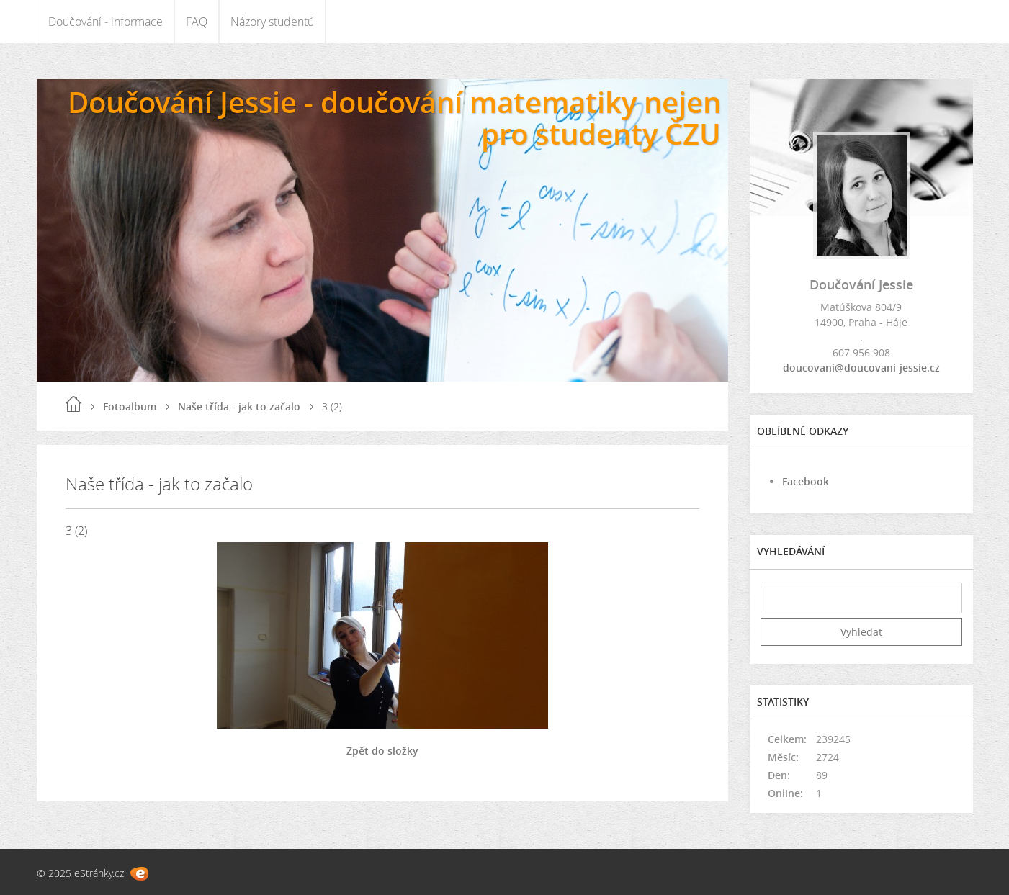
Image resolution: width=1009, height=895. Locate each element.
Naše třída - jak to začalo (239, 406)
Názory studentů (272, 22)
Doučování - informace (105, 22)
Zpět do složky (382, 750)
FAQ (196, 22)
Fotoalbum (129, 406)
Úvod (73, 404)
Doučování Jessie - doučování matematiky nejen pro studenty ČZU (394, 117)
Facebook (805, 481)
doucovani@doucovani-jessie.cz (861, 367)
